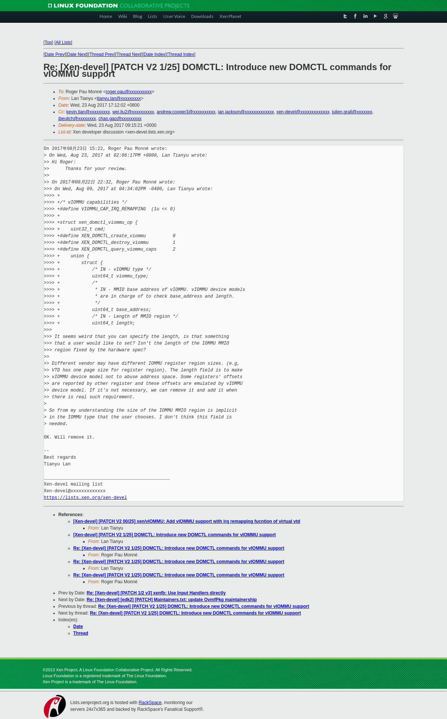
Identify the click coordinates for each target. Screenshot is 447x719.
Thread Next (129, 54)
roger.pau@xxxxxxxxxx (129, 91)
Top (48, 42)
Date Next (77, 54)
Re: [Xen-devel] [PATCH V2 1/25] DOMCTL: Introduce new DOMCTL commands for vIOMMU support (178, 548)
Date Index (154, 54)
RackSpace (150, 702)
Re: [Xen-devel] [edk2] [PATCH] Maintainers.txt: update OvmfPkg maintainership (172, 599)
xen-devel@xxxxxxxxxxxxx (302, 111)
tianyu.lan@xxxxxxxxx (119, 98)
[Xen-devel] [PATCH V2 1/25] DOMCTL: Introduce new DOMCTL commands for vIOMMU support (174, 534)
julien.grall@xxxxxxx (352, 111)
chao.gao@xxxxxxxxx (120, 118)
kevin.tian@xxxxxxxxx (88, 111)
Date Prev (54, 54)
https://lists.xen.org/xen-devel (85, 497)
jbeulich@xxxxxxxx (77, 118)
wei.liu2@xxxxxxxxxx (133, 111)
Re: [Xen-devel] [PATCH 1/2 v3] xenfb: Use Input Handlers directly (156, 593)
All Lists (63, 42)
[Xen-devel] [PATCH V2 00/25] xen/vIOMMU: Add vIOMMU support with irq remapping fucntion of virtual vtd (186, 521)
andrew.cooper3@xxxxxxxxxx (186, 111)
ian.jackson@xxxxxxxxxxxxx (246, 111)
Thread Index (181, 54)
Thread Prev (101, 54)
